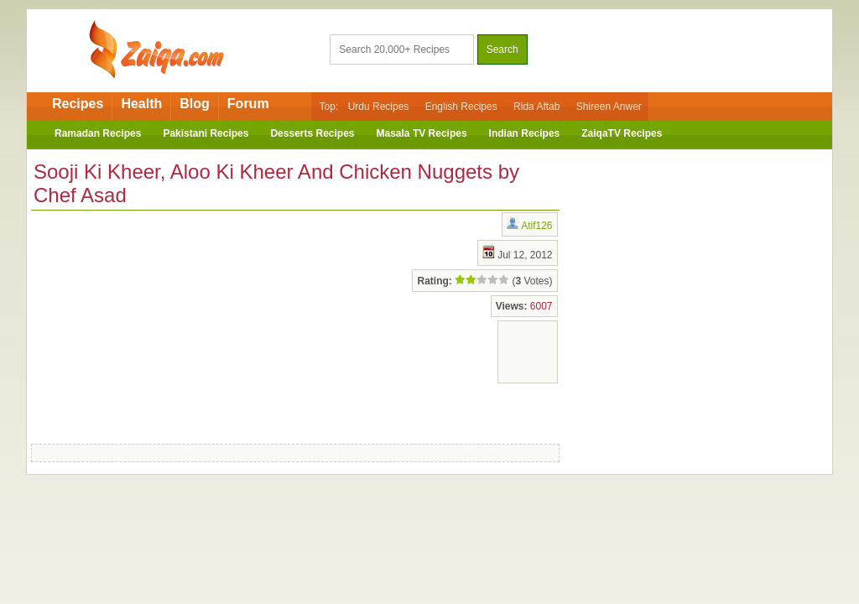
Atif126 (536, 226)
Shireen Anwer (609, 106)
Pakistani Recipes (205, 133)
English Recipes (461, 106)
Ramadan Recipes (98, 133)
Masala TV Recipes (422, 133)
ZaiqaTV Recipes (621, 133)
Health (141, 103)
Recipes (77, 103)
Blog (195, 103)
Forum (248, 103)
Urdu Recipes (378, 106)
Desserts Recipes (312, 133)
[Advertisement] (165, 324)
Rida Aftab (536, 106)
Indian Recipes (524, 133)
